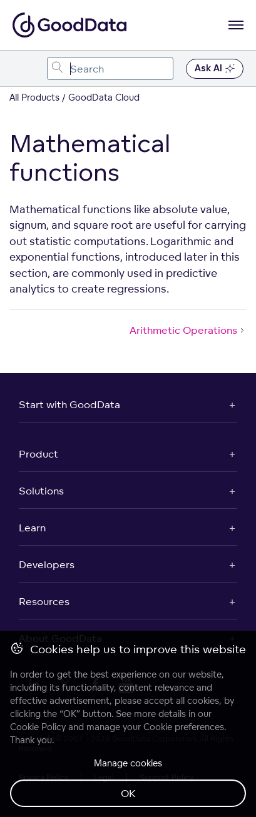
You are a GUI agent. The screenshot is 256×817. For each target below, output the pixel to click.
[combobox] (110, 68)
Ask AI (215, 69)
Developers (46, 564)
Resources (44, 601)
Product (38, 454)
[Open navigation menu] (235, 25)
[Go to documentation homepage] (69, 25)
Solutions (41, 490)
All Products (34, 97)
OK (128, 793)
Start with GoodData (69, 404)
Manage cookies (128, 763)
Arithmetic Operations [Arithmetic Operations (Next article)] (188, 330)
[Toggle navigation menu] (23, 68)
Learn (32, 527)
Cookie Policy (38, 726)
